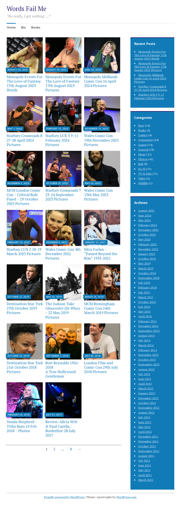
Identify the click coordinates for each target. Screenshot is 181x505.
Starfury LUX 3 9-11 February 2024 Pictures (61, 140)
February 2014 (147, 350)
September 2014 (148, 331)
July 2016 (144, 307)
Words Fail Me (26, 8)
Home (11, 27)
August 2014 (146, 336)
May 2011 (144, 470)
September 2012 (148, 408)
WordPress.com (126, 497)
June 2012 (144, 422)
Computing (145, 140)
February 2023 (147, 244)
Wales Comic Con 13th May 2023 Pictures (98, 195)
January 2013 (146, 393)
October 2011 (147, 446)
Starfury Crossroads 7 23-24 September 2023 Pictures (63, 195)
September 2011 (148, 451)
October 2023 (147, 235)
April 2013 (145, 384)
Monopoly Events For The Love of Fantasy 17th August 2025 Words (24, 83)
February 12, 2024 (57, 128)
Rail (140, 164)
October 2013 (147, 360)
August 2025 (146, 211)
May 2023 (144, 239)
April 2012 (145, 432)
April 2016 (145, 316)
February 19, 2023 (19, 242)
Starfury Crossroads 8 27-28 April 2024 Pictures (24, 140)
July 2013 (144, 374)
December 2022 (148, 249)
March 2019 (145, 268)
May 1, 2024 (15, 128)
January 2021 (146, 254)
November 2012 (148, 398)
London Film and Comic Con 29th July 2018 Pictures (101, 367)
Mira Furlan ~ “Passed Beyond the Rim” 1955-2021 (100, 254)
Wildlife (143, 183)
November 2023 (148, 230)
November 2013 (148, 355)
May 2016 (144, 312)
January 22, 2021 (95, 242)
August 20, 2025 (18, 69)
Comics (142, 135)
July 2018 (144, 283)
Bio (23, 27)
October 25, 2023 (57, 183)
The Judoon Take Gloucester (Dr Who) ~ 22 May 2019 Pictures (62, 310)
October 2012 (147, 403)
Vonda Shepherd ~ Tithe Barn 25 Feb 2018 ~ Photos (22, 426)
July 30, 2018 (93, 355)
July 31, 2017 (54, 414)
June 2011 (144, 465)
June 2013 (144, 379)
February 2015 (147, 321)
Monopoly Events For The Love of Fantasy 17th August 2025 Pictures (63, 83)
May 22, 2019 (54, 296)
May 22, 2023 (93, 183)
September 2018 (148, 278)
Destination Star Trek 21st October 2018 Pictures (25, 367)
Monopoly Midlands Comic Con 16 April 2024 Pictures (101, 81)
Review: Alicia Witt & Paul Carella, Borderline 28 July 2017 (61, 428)
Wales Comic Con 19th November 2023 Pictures (101, 140)
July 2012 (144, 417)
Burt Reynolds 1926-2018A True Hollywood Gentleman (62, 369)
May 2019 (144, 263)
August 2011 (146, 456)
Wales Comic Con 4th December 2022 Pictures (63, 254)
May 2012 (144, 427)
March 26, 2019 (94, 296)
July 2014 (144, 340)
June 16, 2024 (93, 69)
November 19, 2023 (96, 128)
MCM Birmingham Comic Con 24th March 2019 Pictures (101, 308)
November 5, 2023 (18, 183)
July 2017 (144, 292)
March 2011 (145, 480)
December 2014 (148, 326)
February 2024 (147, 225)
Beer (141, 125)
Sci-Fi (141, 169)
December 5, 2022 (56, 242)
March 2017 (145, 297)
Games (142, 145)
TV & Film (145, 174)
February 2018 (147, 287)
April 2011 (145, 475)
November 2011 (148, 441)
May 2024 (144, 220)
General (143, 150)
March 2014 (145, 345)
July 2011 (144, 461)
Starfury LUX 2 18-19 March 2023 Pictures (24, 251)
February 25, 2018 (19, 414)
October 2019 (147, 259)
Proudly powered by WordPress (64, 497)
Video (141, 178)
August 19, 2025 (56, 69)
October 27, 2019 (18, 296)
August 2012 (146, 412)
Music (142, 154)
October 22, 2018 (18, 355)
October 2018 (147, 273)
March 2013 (145, 388)
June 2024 (144, 215)
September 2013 (148, 364)
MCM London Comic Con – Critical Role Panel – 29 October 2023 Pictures (24, 197)
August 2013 (146, 369)
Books (35, 27)
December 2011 (148, 437)
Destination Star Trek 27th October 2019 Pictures (25, 308)
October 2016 (147, 302)
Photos (142, 159)
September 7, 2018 (57, 355)
